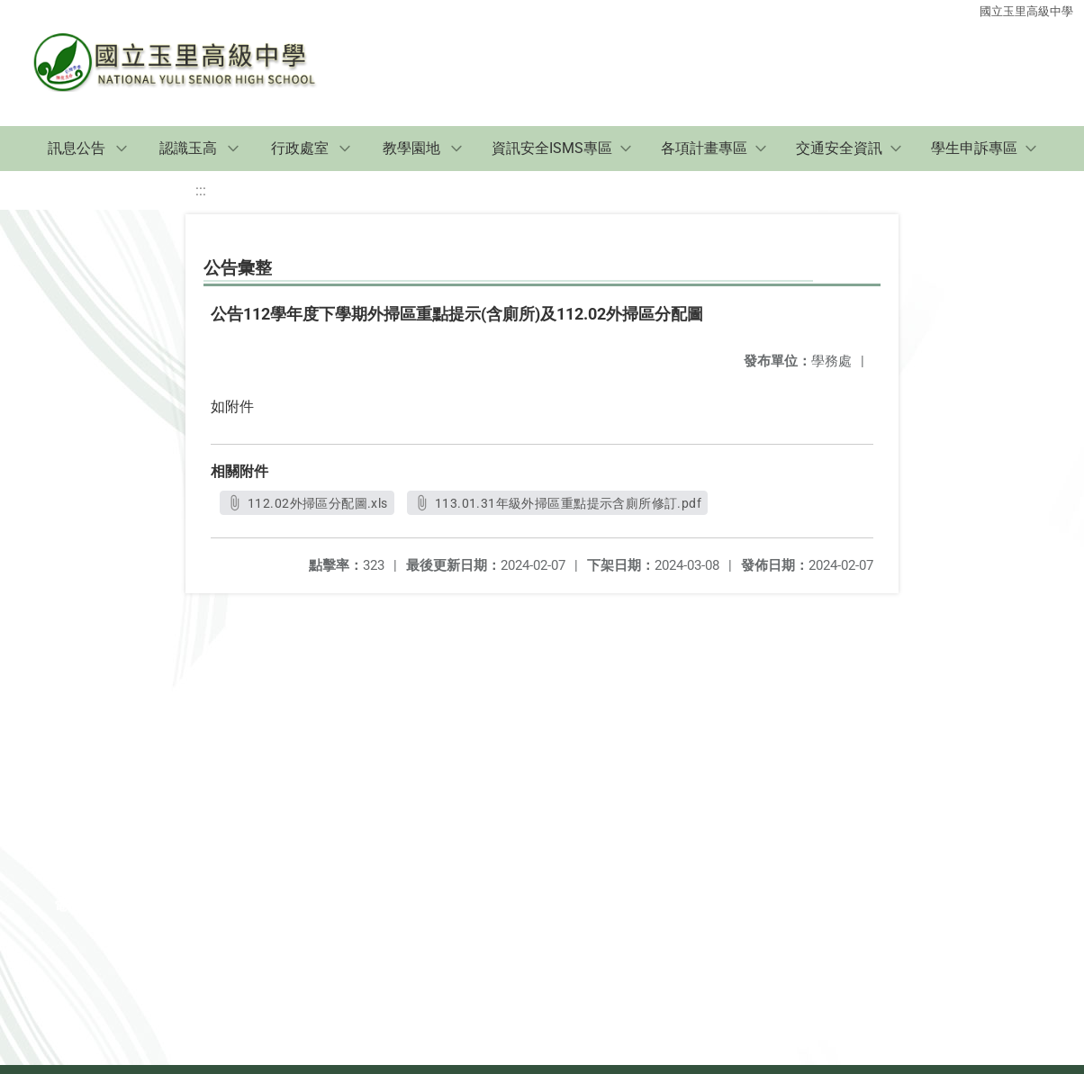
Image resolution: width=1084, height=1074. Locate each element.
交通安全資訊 (839, 148)
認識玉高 (188, 148)
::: (200, 190)
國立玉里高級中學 (1026, 11)
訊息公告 (76, 148)
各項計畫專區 (704, 148)
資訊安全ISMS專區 (552, 148)
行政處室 (300, 148)
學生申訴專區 (974, 148)
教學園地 (411, 148)
